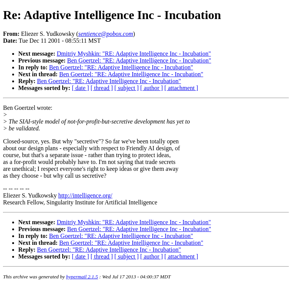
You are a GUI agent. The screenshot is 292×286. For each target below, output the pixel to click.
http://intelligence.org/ (85, 195)
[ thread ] (101, 88)
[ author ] (151, 88)
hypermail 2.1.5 (82, 277)
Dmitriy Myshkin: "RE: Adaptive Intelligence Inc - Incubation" (134, 53)
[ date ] (80, 88)
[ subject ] (126, 88)
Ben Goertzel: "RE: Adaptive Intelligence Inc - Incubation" (139, 60)
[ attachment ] (181, 88)
